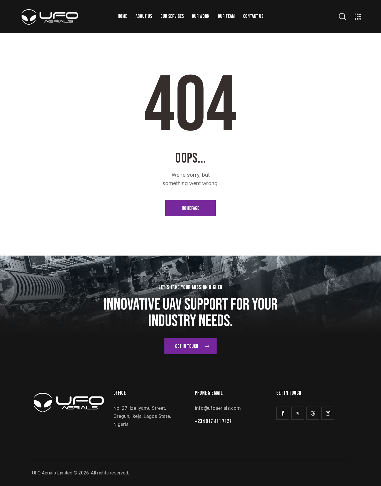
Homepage (190, 208)
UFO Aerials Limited (52, 473)
